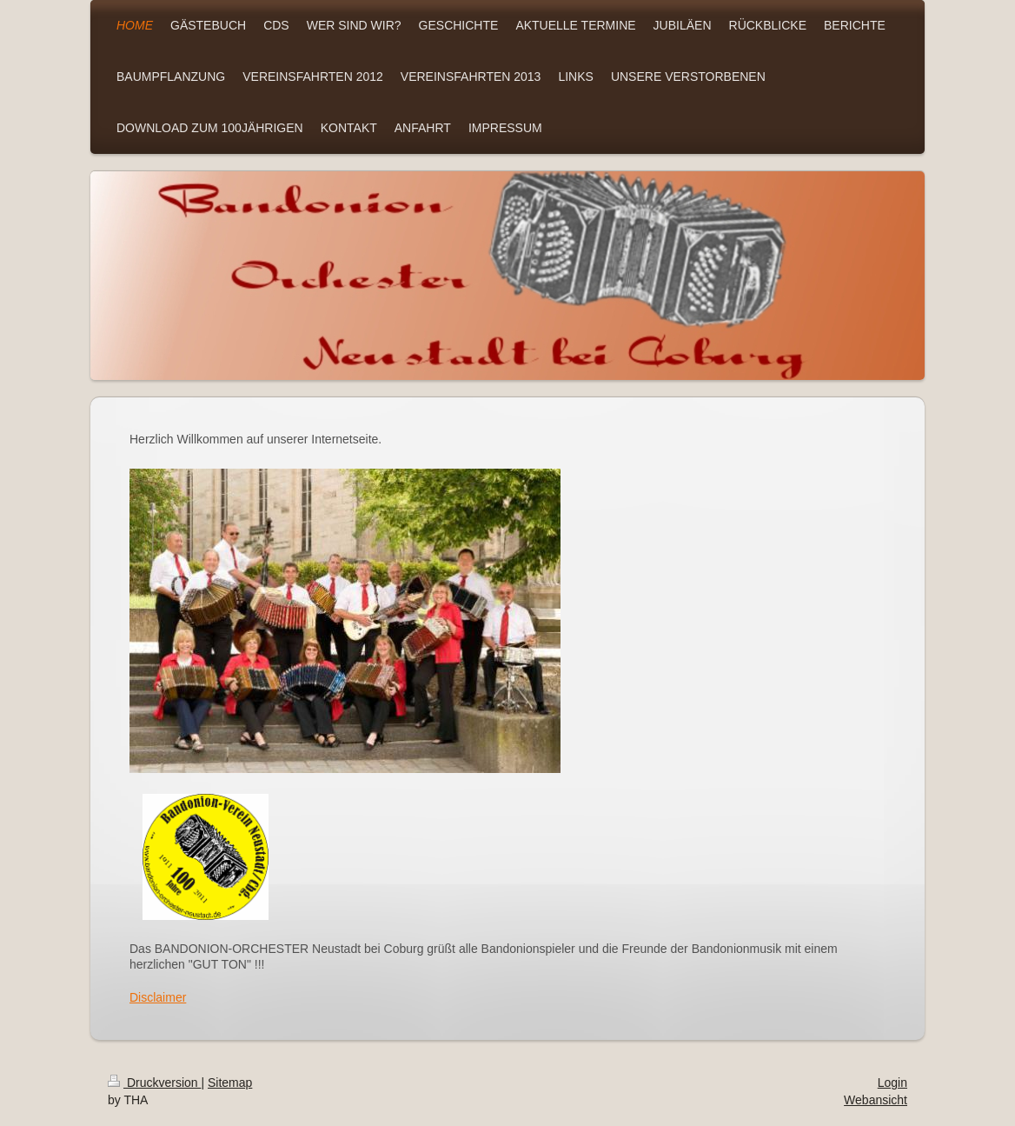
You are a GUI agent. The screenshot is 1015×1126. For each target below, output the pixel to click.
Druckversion (154, 1082)
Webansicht (875, 1100)
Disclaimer (157, 997)
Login (892, 1082)
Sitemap (230, 1082)
